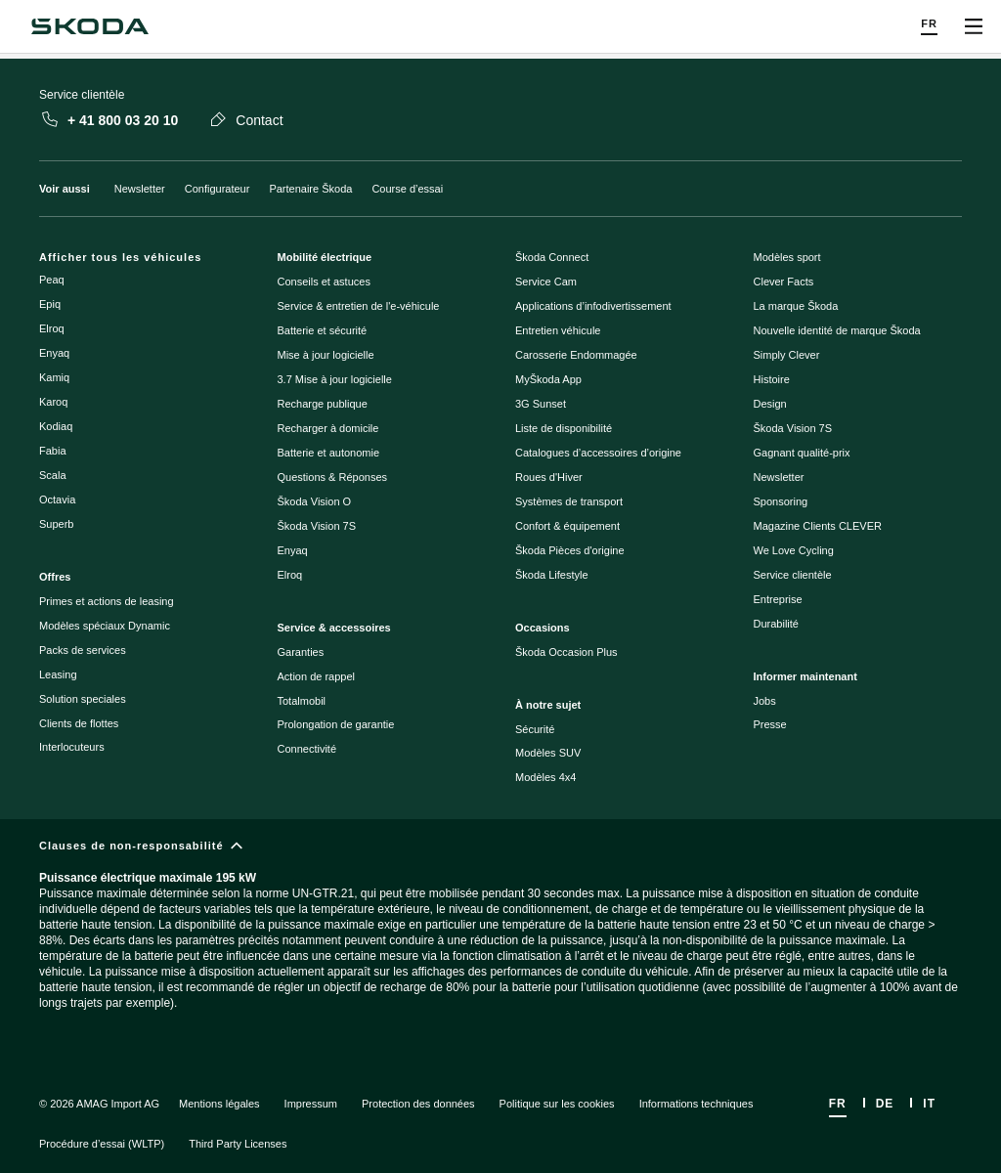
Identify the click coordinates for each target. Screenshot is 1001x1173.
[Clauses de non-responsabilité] (500, 941)
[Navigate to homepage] (90, 26)
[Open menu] (973, 26)
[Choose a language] (929, 27)
